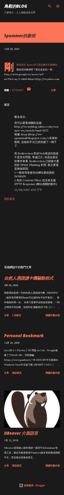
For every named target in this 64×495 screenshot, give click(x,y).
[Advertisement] (32, 233)
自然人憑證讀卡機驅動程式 (28, 278)
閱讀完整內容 (53, 315)
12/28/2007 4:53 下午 (28, 189)
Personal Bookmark (24, 335)
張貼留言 (9, 199)
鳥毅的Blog (15, 6)
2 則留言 (16, 315)
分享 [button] (53, 90)
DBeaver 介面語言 (21, 433)
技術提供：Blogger (32, 485)
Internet (18, 90)
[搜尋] (50, 6)
